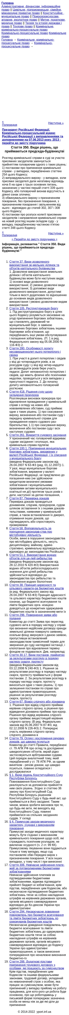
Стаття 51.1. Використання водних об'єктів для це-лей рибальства (32, 556)
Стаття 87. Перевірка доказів (29, 498)
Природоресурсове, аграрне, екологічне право (30, 18)
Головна (7, 39)
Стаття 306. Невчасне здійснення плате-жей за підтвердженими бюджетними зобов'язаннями (37, 868)
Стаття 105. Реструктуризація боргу (33, 308)
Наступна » (56, 123)
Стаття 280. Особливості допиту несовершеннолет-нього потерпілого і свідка (35, 352)
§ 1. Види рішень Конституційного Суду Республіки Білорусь (36, 776)
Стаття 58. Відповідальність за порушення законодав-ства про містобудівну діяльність (30, 532)
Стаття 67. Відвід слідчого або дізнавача (37, 701)
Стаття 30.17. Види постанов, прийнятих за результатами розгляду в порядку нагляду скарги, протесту (37, 658)
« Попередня (9, 123)
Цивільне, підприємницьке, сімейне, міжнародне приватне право (31, 11)
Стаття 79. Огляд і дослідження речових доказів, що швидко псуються (36, 740)
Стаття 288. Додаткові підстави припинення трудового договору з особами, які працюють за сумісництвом (36, 965)
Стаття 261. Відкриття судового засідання (37, 435)
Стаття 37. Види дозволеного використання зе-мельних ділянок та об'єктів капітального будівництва (34, 265)
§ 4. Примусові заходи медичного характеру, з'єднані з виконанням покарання (32, 825)
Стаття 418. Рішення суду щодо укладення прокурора (30, 393)
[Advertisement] (34, 83)
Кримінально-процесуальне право (24, 33)
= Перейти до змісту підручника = (34, 239)
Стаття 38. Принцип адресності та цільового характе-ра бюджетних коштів (36, 586)
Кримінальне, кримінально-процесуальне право (27, 28)
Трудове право (23, 26)
